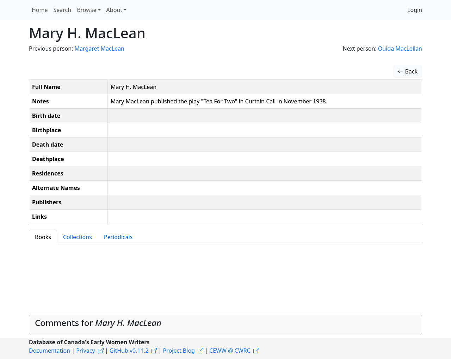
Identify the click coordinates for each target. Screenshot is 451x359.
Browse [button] (86, 10)
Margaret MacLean (99, 48)
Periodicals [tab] (118, 237)
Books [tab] (43, 237)
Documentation (49, 350)
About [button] (114, 10)
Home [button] (40, 10)
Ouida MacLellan (400, 48)
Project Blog (178, 350)
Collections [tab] (77, 237)
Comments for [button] (98, 322)
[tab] (225, 324)
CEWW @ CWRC (230, 350)
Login (414, 10)
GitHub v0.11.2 (129, 350)
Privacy (85, 350)
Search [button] (63, 10)
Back (408, 71)
